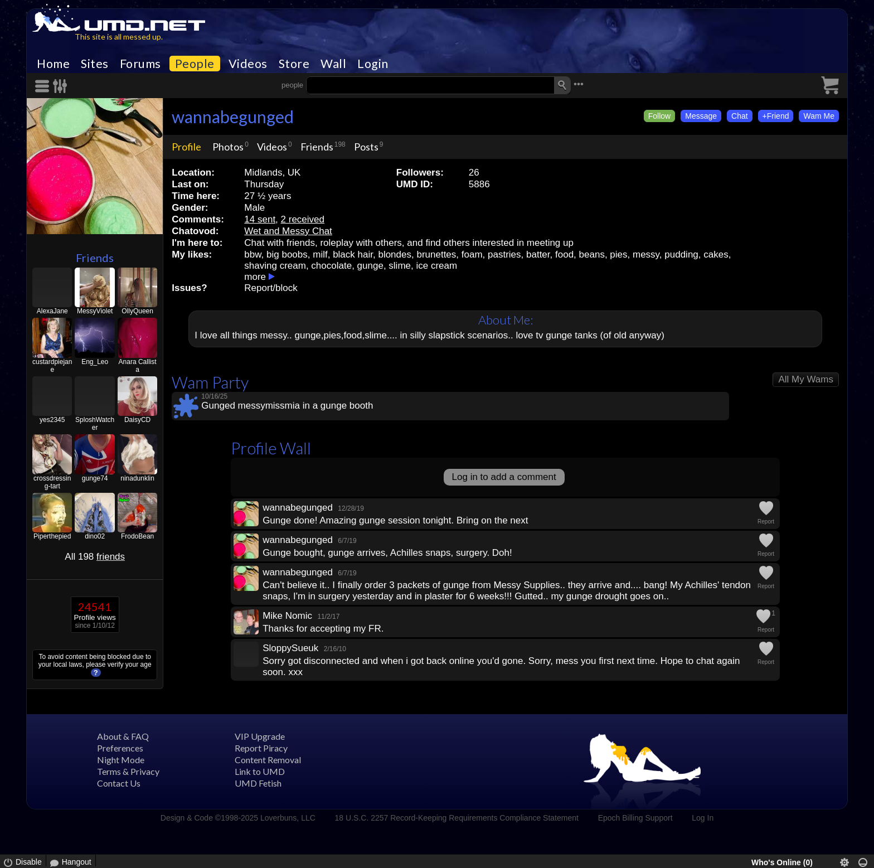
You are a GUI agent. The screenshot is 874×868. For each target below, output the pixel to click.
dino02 (95, 536)
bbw (252, 254)
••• (579, 84)
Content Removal (268, 759)
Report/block (270, 288)
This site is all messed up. (119, 36)
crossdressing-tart (52, 482)
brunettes (436, 254)
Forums (140, 63)
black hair (353, 254)
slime (400, 265)
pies (618, 254)
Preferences (120, 748)
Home (53, 63)
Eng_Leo (94, 362)
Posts (366, 146)
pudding (681, 254)
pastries (504, 254)
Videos (248, 63)
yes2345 (52, 420)
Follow (659, 115)
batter (538, 254)
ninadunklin (137, 478)
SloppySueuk (290, 648)
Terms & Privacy (128, 771)
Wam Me (818, 115)
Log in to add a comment (504, 477)
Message (701, 115)
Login (373, 63)
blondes (394, 254)
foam (472, 254)
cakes (715, 254)
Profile (186, 146)
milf (320, 254)
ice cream (436, 265)
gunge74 (95, 478)
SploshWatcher (94, 423)
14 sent (259, 219)
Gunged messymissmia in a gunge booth (287, 405)
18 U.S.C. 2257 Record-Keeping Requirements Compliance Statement (457, 817)
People (195, 63)
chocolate (331, 265)
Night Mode (120, 759)
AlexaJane (52, 311)
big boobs (287, 254)
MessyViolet (95, 311)
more (255, 276)
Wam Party (210, 382)
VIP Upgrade (260, 736)
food (564, 254)
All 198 (95, 556)
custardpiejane (52, 366)
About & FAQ (123, 736)
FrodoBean (137, 536)
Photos (228, 146)
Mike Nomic (287, 615)
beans (592, 254)
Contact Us (118, 783)
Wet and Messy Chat (288, 231)
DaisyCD (137, 420)
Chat (739, 115)
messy (646, 254)
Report (766, 521)
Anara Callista (138, 366)
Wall (333, 63)
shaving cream (275, 265)
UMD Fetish (258, 783)
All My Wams (805, 379)
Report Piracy (261, 748)
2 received (302, 219)
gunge (370, 265)
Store (294, 63)
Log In (702, 817)
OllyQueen (137, 311)
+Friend (776, 115)
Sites (95, 63)
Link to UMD (260, 771)
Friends (95, 257)
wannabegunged (233, 116)
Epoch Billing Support (635, 817)
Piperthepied (52, 536)
